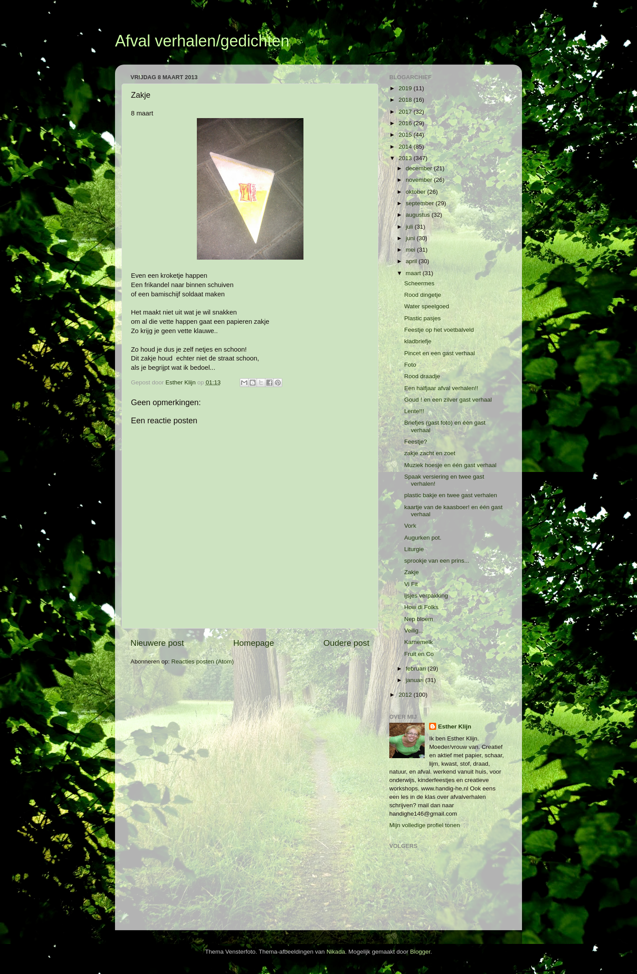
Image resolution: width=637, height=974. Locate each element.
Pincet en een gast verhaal (439, 353)
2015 (406, 134)
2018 (406, 99)
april (412, 261)
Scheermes (419, 283)
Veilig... (414, 630)
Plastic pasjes (422, 318)
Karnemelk (418, 642)
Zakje (411, 572)
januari (415, 680)
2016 (406, 123)
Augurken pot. (422, 537)
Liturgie (414, 549)
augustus (419, 214)
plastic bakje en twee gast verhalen (450, 495)
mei (411, 249)
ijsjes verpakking (426, 595)
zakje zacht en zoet (430, 453)
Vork (410, 525)
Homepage (253, 643)
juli (410, 226)
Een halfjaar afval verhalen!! (441, 388)
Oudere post (346, 643)
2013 (406, 158)
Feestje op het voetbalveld (439, 329)
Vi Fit (411, 584)
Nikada (335, 951)
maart (414, 273)
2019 (406, 88)
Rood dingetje (422, 294)
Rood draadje (422, 376)
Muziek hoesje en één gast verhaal (450, 465)
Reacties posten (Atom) (202, 661)
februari (417, 668)
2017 (406, 111)
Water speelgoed (426, 306)
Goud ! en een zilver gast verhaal (448, 399)
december (420, 168)
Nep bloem (418, 619)
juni (411, 238)
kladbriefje (418, 341)
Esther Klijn (454, 726)
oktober (416, 191)
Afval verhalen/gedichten (202, 41)
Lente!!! (414, 411)
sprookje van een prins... (436, 560)
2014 (406, 146)
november (420, 179)
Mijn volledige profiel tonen (424, 825)
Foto (410, 364)
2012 (406, 694)
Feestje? (415, 441)
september (421, 203)
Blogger (420, 951)
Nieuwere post (157, 643)
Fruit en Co (419, 654)
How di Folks (421, 607)
